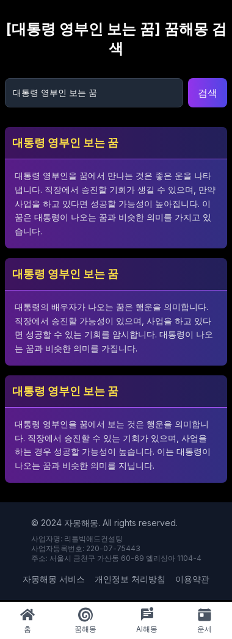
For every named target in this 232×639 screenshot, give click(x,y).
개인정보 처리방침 (130, 579)
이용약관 (192, 579)
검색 (207, 93)
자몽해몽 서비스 (54, 579)
